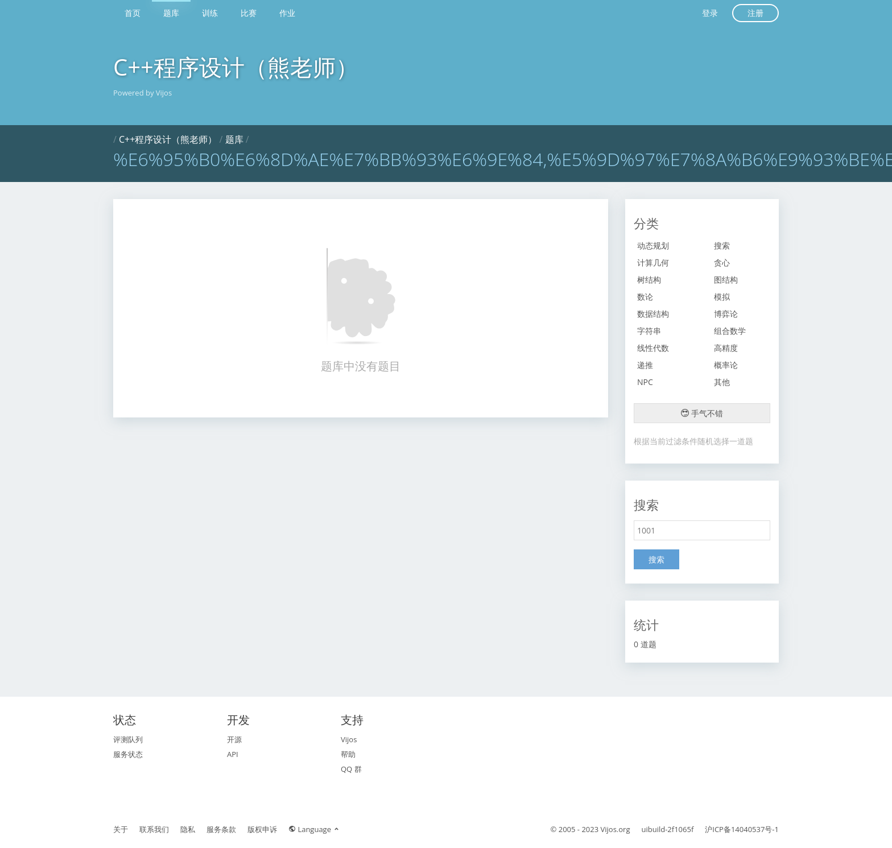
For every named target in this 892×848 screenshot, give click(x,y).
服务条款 (221, 829)
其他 (722, 382)
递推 (645, 364)
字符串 (649, 330)
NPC (645, 382)
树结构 (649, 279)
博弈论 (726, 313)
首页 (133, 12)
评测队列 (128, 739)
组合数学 (730, 330)
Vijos (349, 739)
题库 (171, 12)
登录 (710, 12)
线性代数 (653, 347)
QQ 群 (351, 769)
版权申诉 (262, 829)
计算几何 (653, 262)
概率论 (726, 364)
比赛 (249, 12)
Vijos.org (615, 829)
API (232, 754)
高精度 (726, 347)
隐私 (187, 829)
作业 (287, 12)
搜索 (722, 245)
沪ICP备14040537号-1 (742, 829)
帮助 (348, 754)
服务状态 (128, 754)
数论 (645, 296)
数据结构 (653, 313)
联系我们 (154, 829)
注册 (755, 12)
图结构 (726, 279)
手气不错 (702, 413)
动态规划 (653, 245)
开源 (234, 739)
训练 (210, 12)
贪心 (722, 262)
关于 (120, 829)
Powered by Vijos (142, 93)
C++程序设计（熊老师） (235, 66)
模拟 (722, 296)
